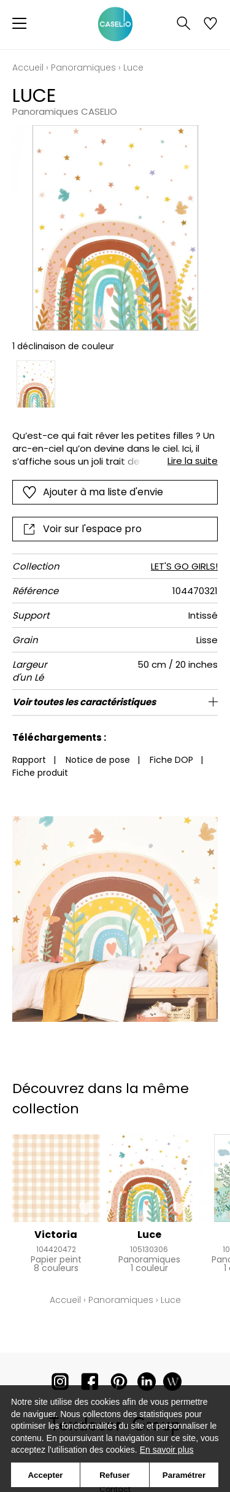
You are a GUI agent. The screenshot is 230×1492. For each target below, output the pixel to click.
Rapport (29, 760)
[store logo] (115, 24)
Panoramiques (83, 67)
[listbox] (115, 384)
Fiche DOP (171, 760)
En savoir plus (167, 1450)
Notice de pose (98, 760)
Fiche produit (40, 773)
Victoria (55, 1234)
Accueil (28, 67)
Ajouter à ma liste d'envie (92, 492)
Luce (149, 1234)
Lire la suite (192, 460)
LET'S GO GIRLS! (184, 566)
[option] (35, 384)
